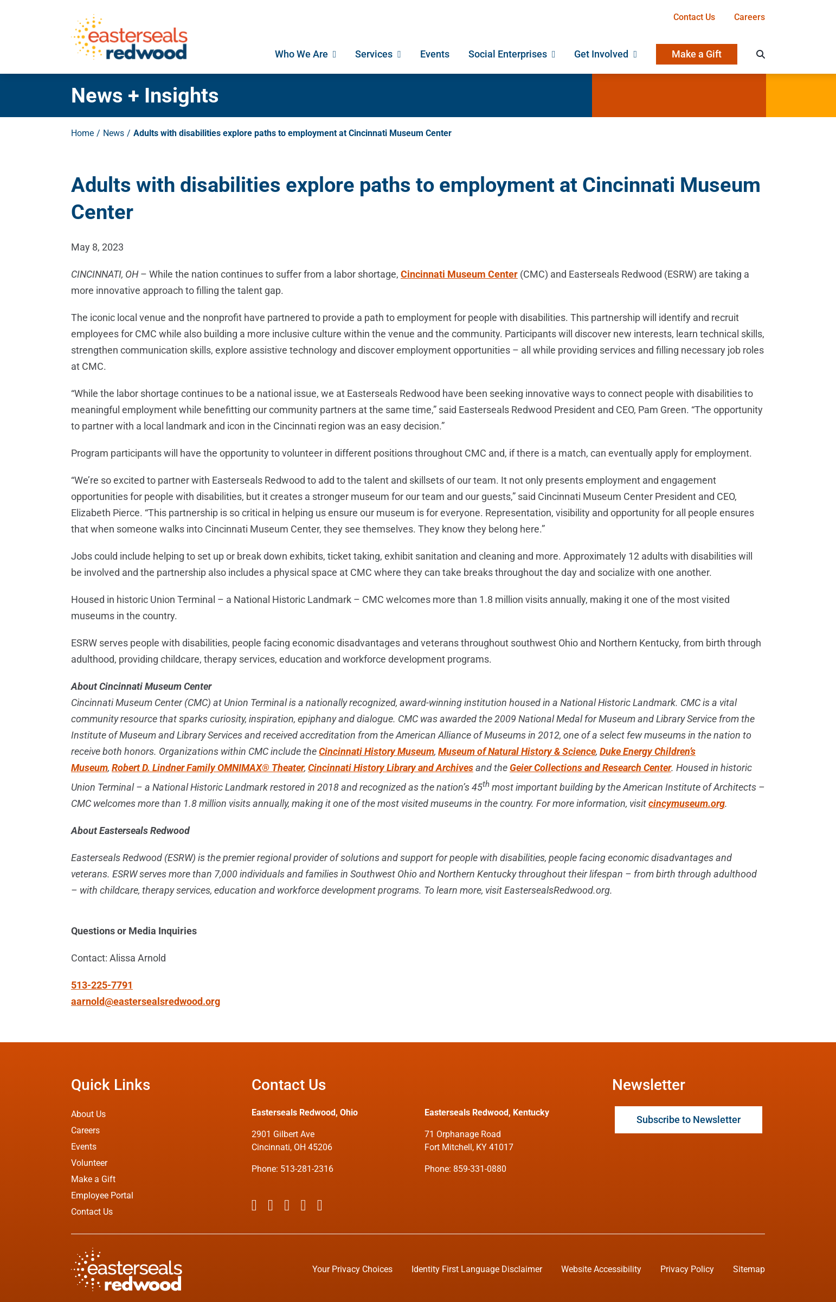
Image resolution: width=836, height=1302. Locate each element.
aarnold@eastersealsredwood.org (145, 1001)
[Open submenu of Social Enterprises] (551, 54)
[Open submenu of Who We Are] (332, 54)
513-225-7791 (102, 985)
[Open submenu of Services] (397, 54)
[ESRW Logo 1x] (129, 18)
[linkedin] (320, 1205)
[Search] (760, 54)
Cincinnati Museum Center (459, 274)
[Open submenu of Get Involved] (632, 54)
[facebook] (254, 1205)
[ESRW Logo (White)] (126, 1252)
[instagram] (287, 1205)
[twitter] (270, 1205)
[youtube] (303, 1205)
